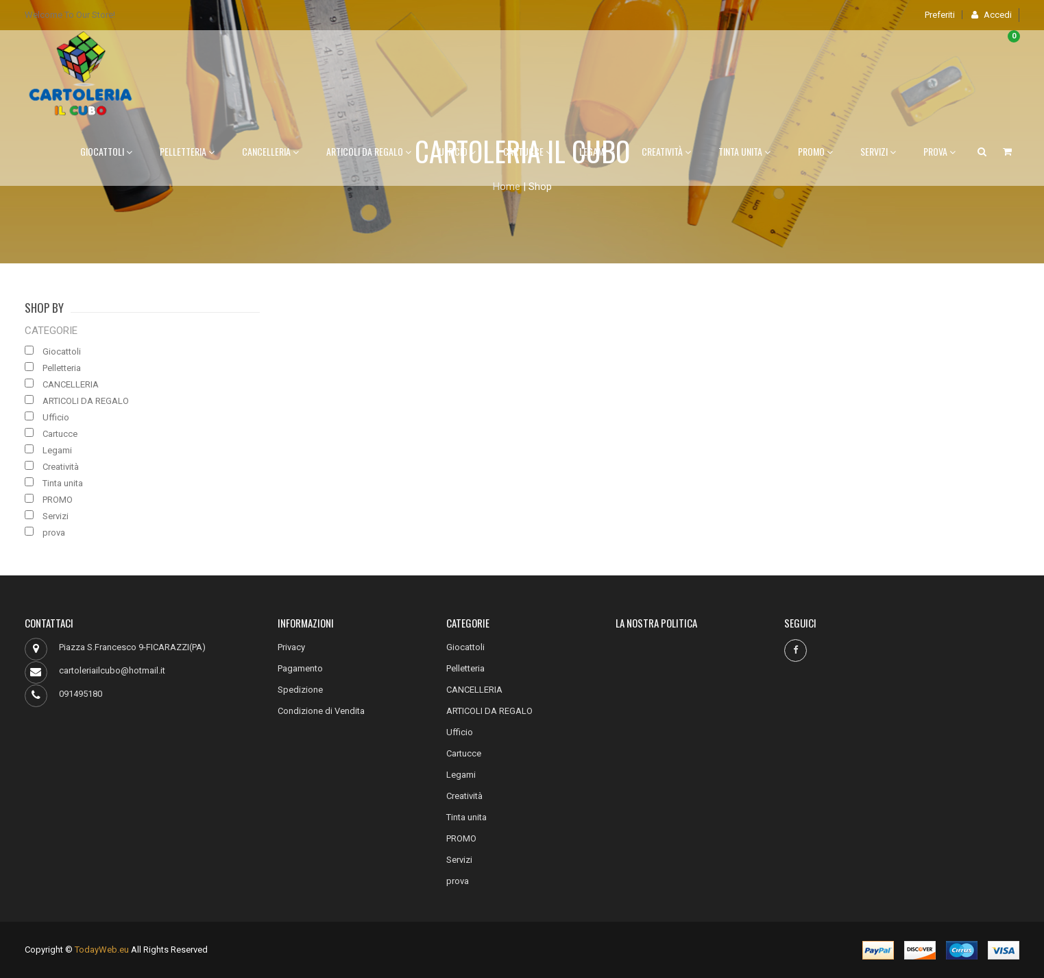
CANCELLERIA (270, 151)
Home (506, 186)
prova (939, 151)
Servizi (878, 151)
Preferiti (940, 15)
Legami (596, 151)
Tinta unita (744, 151)
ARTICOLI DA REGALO (368, 151)
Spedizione (300, 689)
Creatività (666, 151)
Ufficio (457, 151)
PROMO (815, 151)
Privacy (291, 647)
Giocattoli (106, 151)
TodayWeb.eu (102, 949)
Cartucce (527, 151)
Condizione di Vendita (321, 711)
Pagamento (300, 668)
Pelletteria (187, 151)
